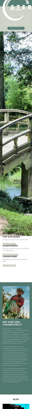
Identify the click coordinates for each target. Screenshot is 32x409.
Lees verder (9, 244)
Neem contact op (16, 28)
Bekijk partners (10, 254)
